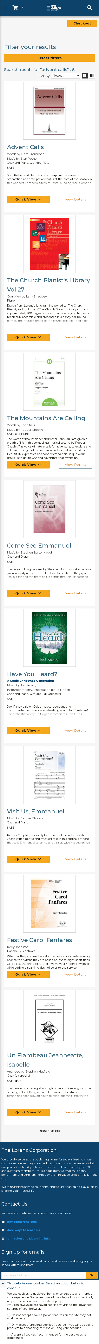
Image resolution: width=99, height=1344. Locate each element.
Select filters (49, 58)
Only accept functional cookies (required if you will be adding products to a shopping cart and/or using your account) (50, 1326)
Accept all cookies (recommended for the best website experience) (46, 1336)
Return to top (49, 1130)
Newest (58, 75)
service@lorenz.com (21, 1222)
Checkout (82, 23)
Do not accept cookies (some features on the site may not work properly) (49, 1317)
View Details (75, 199)
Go (92, 1275)
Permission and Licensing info (25, 1238)
